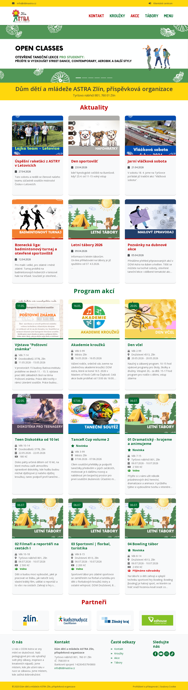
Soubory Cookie (168, 684)
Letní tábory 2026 (86, 243)
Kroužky (117, 651)
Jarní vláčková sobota (147, 159)
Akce (115, 656)
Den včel (135, 343)
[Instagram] (166, 652)
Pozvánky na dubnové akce (147, 245)
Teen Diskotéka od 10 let (37, 438)
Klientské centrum (162, 3)
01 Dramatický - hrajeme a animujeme (150, 440)
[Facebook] (155, 652)
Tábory (116, 660)
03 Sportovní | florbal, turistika (91, 544)
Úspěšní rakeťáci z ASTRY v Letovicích (37, 161)
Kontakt (117, 647)
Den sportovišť (84, 159)
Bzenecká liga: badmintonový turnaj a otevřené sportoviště (36, 247)
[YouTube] (161, 652)
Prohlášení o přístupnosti (145, 684)
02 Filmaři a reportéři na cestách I (37, 544)
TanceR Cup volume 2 (90, 438)
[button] (168, 15)
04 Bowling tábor (143, 542)
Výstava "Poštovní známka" (31, 345)
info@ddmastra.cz (26, 3)
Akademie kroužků (88, 343)
